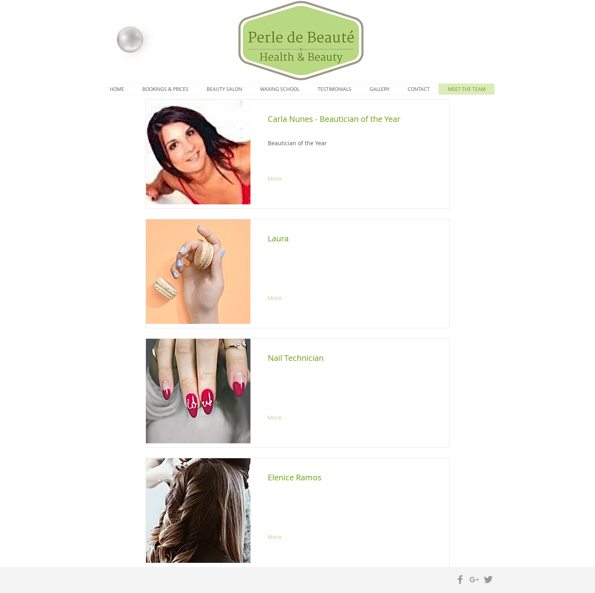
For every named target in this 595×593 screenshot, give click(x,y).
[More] (275, 179)
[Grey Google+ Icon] (474, 579)
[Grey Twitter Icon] (488, 579)
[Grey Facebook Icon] (460, 579)
